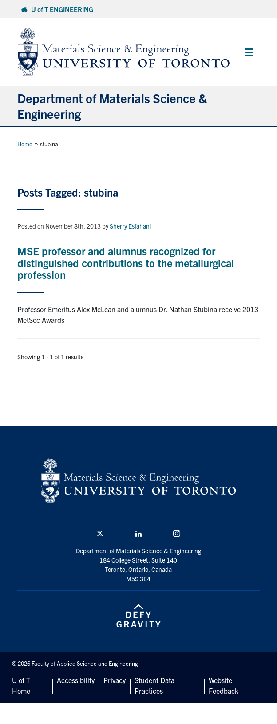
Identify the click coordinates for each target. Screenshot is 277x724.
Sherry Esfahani (130, 226)
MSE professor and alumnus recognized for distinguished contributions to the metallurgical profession (125, 262)
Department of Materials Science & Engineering (112, 105)
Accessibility (76, 680)
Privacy (114, 680)
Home (24, 144)
